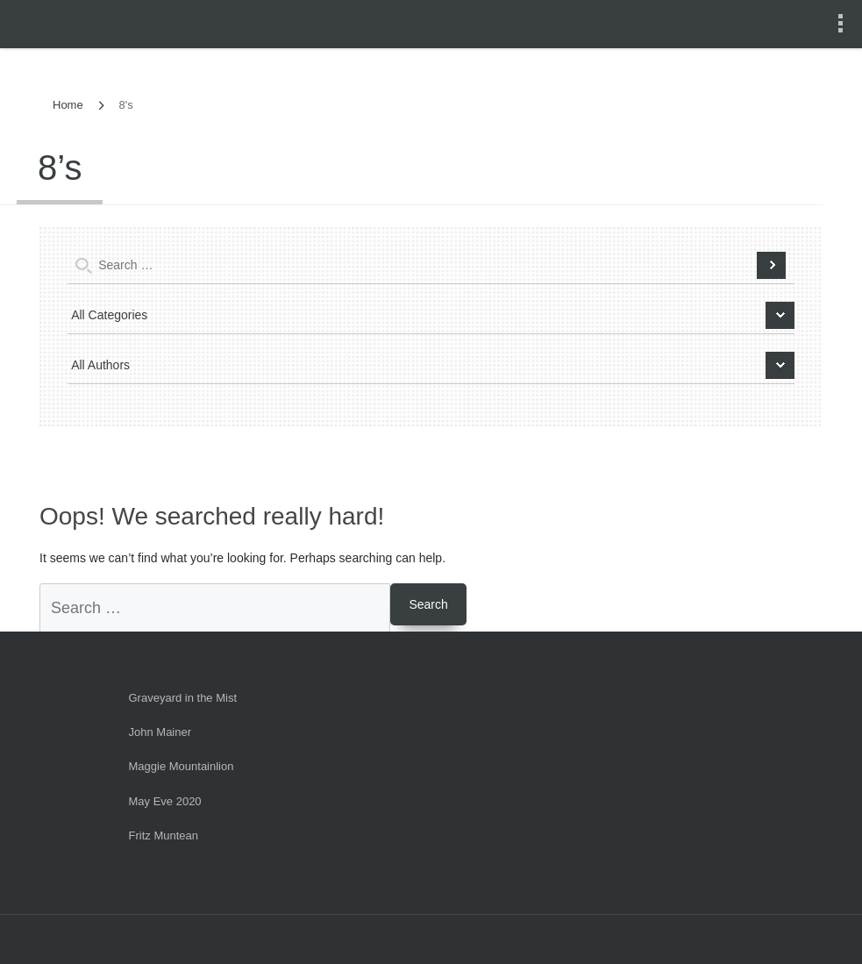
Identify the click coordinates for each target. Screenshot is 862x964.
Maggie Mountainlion (181, 766)
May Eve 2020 (165, 801)
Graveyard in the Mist (183, 697)
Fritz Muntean (163, 835)
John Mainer (160, 732)
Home (68, 104)
